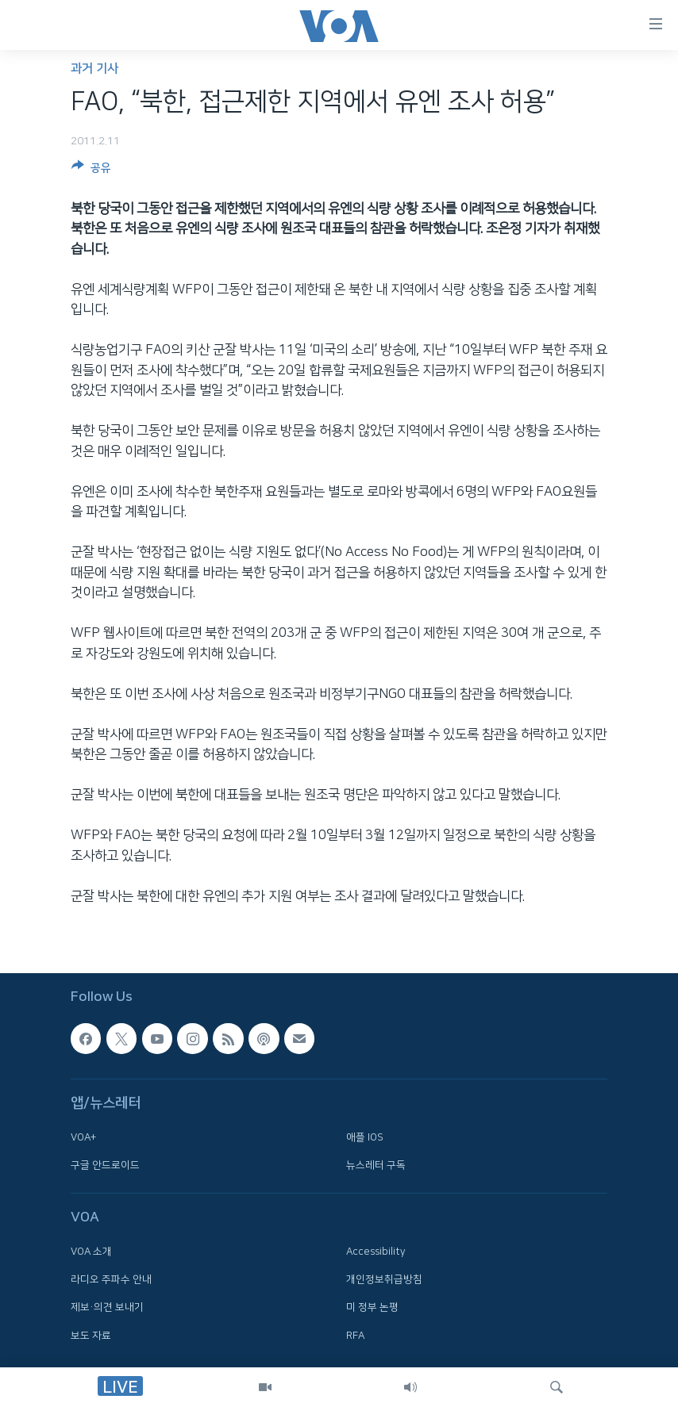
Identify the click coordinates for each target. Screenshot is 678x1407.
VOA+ (83, 1137)
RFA (355, 1335)
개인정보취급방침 (384, 1279)
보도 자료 (91, 1335)
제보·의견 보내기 (107, 1307)
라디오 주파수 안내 (111, 1279)
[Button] (91, 170)
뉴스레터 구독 (376, 1165)
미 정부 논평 (372, 1307)
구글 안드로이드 (105, 1165)
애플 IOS (364, 1137)
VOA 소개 (91, 1251)
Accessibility (376, 1251)
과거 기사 (94, 68)
